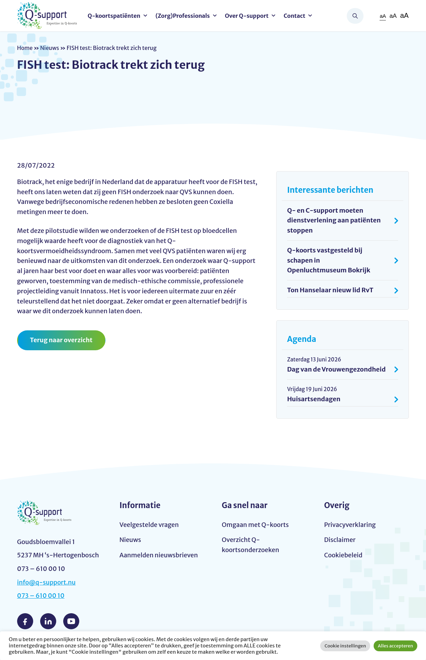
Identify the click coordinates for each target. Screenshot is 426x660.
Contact (295, 15)
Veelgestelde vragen (149, 525)
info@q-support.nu (46, 582)
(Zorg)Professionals (183, 15)
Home (25, 47)
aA (382, 16)
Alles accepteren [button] (395, 646)
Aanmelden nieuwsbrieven (159, 555)
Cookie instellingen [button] (345, 646)
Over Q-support (248, 15)
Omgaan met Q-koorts (255, 525)
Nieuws (50, 47)
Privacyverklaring (350, 525)
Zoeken (355, 16)
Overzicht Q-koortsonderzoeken (251, 545)
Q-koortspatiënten (115, 15)
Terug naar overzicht (61, 340)
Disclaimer (340, 540)
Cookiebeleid (343, 555)
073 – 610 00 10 (41, 596)
